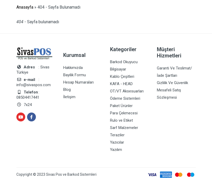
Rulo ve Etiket (121, 120)
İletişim (69, 97)
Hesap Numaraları (78, 82)
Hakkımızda (73, 67)
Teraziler (117, 135)
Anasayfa (24, 7)
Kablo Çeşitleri (122, 76)
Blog (67, 89)
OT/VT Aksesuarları (127, 91)
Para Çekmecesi (124, 113)
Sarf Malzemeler (124, 127)
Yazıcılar (117, 142)
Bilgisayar (118, 69)
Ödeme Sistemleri (125, 98)
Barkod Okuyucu (124, 62)
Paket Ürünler (121, 105)
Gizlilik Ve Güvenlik (172, 82)
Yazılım (116, 149)
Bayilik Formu (74, 75)
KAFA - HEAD (121, 83)
